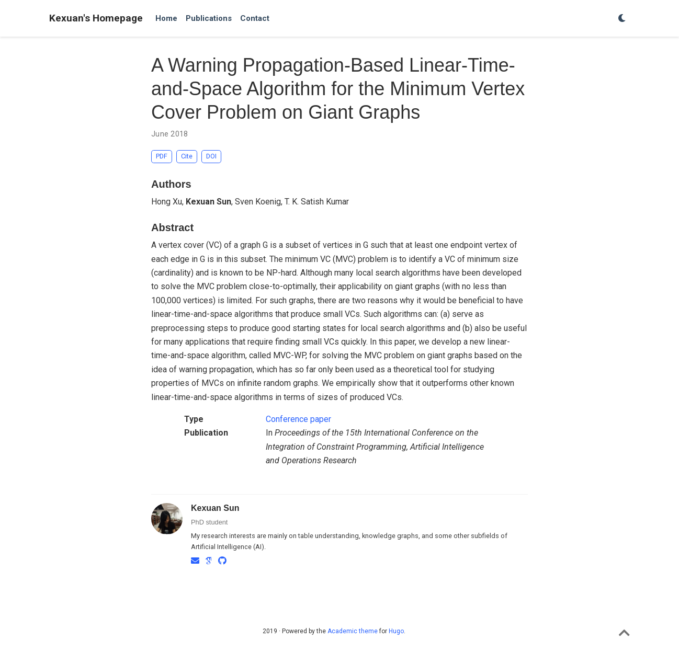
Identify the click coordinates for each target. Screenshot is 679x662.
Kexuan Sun (215, 508)
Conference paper (298, 419)
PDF (161, 156)
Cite (187, 156)
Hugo (396, 631)
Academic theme (352, 631)
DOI (211, 156)
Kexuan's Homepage (96, 18)
